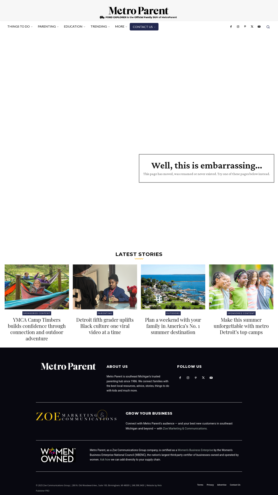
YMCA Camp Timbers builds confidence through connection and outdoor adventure (37, 329)
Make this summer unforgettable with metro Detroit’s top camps (241, 329)
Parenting (105, 313)
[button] (268, 26)
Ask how (105, 459)
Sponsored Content (36, 313)
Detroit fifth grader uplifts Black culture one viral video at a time (105, 325)
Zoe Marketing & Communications (185, 428)
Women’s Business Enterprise (195, 450)
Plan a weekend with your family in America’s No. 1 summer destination (173, 329)
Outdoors (173, 313)
